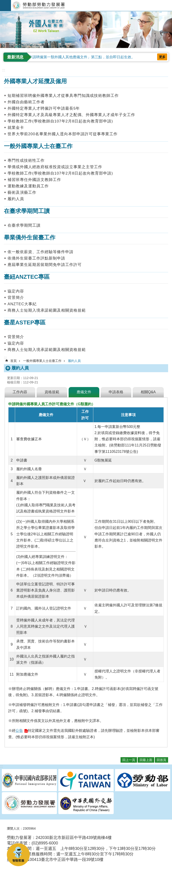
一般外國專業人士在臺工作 (38, 146)
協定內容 (16, 291)
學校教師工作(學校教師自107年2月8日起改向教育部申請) (60, 121)
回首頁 (161, 760)
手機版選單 (5, 5)
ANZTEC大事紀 (22, 304)
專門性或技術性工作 (26, 160)
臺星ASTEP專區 (25, 322)
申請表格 (116, 392)
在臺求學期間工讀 (27, 211)
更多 (162, 57)
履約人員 (16, 199)
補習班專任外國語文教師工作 (34, 180)
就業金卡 (16, 127)
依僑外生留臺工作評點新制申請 (36, 258)
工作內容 (20, 392)
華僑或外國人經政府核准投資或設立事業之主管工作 (55, 167)
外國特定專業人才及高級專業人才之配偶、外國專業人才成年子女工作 (71, 115)
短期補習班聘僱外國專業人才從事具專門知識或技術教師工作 (63, 95)
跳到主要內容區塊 (2, 2)
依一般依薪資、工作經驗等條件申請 (40, 252)
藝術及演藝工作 (22, 192)
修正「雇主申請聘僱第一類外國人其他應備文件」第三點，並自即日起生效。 (73, 57)
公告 (19, 730)
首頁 (13, 361)
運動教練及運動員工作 (28, 186)
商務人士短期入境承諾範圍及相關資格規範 (47, 310)
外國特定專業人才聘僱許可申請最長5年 (44, 108)
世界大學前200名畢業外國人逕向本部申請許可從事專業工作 (63, 134)
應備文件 (84, 392)
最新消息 (15, 57)
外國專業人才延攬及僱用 (35, 81)
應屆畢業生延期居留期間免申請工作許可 (45, 265)
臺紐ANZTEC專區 (27, 277)
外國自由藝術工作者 (26, 102)
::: (1, 13)
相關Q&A (148, 392)
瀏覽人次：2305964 (21, 828)
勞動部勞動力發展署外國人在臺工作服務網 (91, 5)
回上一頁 (128, 760)
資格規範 (52, 392)
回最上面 (146, 760)
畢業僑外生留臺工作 (29, 237)
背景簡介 (16, 297)
